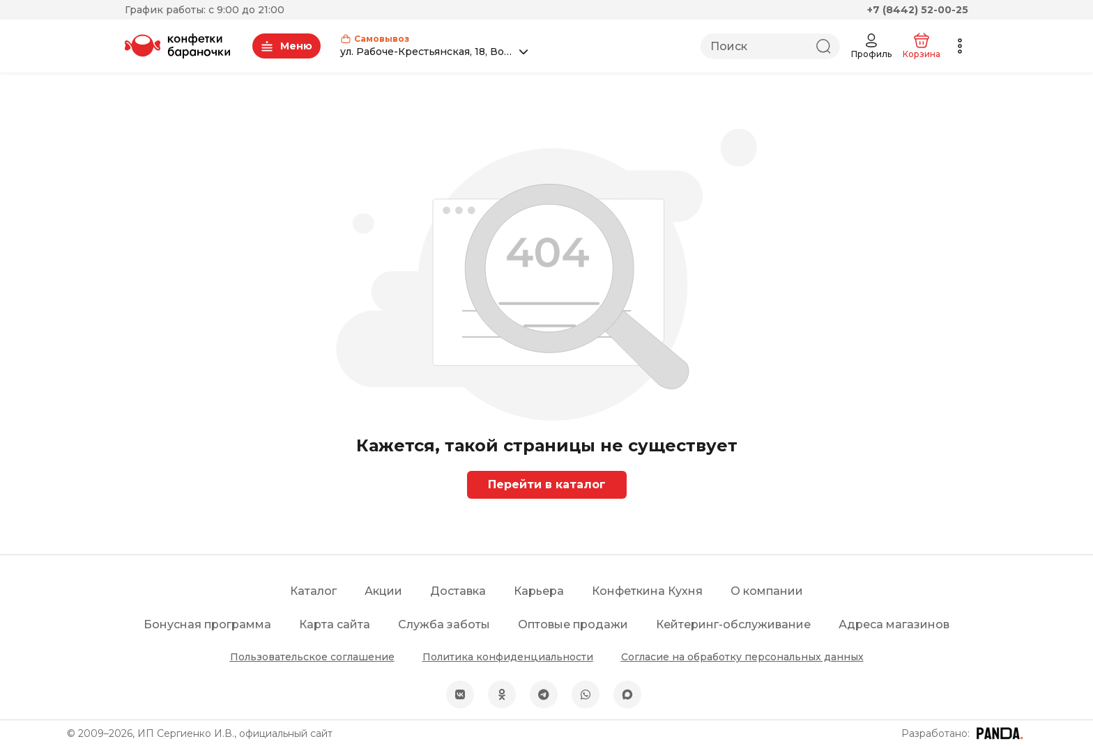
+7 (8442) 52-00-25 (917, 9)
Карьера (539, 591)
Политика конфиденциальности (507, 657)
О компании (767, 591)
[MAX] (627, 694)
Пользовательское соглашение (312, 657)
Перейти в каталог (547, 484)
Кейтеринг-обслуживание (733, 624)
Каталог (313, 591)
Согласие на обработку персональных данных (742, 657)
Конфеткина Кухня (647, 591)
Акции (383, 591)
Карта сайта (334, 624)
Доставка (458, 591)
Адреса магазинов (894, 624)
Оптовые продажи (573, 624)
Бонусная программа (207, 624)
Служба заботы (444, 624)
